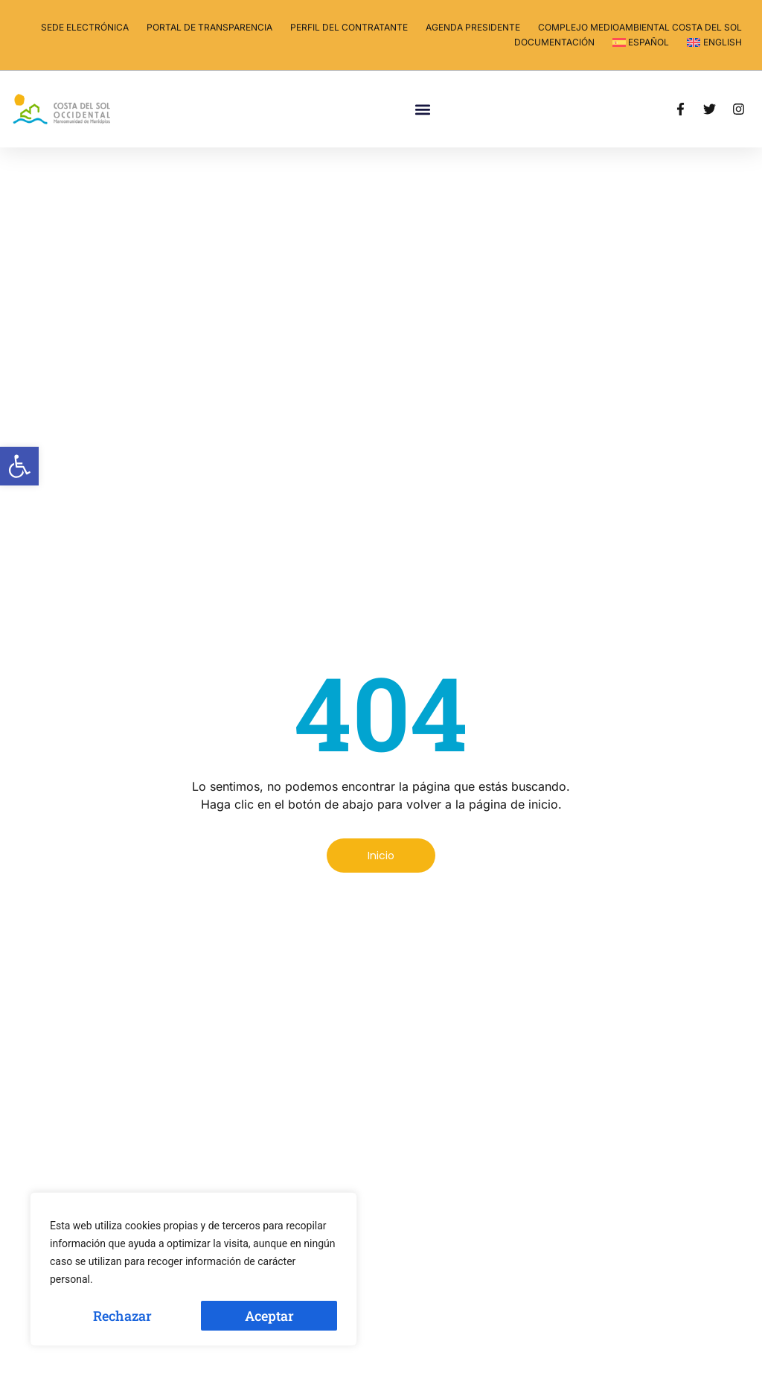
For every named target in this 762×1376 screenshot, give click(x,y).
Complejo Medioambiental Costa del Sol (640, 27)
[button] (19, 466)
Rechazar (122, 1316)
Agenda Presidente (473, 27)
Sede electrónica (85, 27)
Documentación (554, 42)
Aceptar (269, 1316)
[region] (193, 1269)
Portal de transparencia (209, 27)
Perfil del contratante (349, 27)
